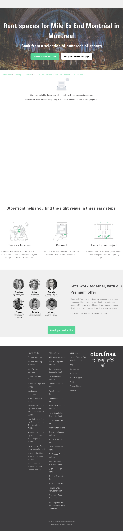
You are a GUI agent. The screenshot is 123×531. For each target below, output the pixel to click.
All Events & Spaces (57, 357)
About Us (73, 373)
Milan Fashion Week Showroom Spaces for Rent (35, 467)
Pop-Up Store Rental (57, 428)
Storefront (7, 74)
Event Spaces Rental (23, 74)
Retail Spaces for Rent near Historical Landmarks (57, 505)
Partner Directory (35, 357)
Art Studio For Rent (57, 483)
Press (72, 382)
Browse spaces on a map (45, 56)
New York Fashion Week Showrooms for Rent (35, 456)
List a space (75, 353)
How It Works (33, 353)
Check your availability (61, 330)
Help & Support (76, 377)
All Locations (54, 353)
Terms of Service (77, 386)
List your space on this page (76, 56)
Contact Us (74, 369)
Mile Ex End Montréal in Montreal (68, 74)
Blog (71, 364)
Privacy (73, 390)
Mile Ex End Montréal (43, 74)
